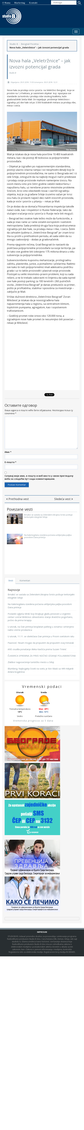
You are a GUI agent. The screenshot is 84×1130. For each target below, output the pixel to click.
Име (8, 452)
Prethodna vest (17, 499)
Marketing (19, 2)
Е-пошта (10, 462)
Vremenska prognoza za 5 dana (33, 720)
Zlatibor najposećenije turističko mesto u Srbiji (31, 662)
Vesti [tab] (10, 580)
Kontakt (33, 2)
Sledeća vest (63, 499)
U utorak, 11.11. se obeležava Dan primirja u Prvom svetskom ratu (41, 636)
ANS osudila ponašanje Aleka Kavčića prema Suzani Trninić (37, 649)
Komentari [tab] (25, 580)
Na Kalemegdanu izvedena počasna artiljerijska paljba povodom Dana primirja (48, 536)
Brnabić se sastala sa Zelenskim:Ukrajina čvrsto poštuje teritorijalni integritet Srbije (48, 515)
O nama (6, 2)
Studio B (14, 44)
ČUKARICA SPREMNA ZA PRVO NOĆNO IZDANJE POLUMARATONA (42, 655)
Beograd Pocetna (30, 44)
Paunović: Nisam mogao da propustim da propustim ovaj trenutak (41, 642)
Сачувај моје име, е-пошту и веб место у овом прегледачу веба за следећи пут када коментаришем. (39, 477)
